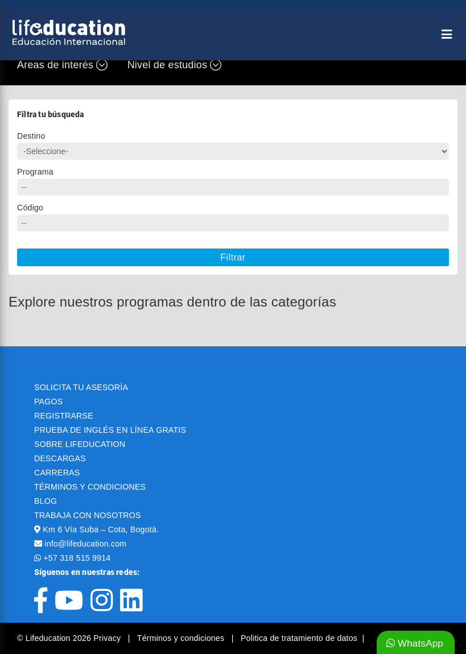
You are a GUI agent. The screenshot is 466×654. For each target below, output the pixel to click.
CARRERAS (57, 472)
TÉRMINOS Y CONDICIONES (90, 486)
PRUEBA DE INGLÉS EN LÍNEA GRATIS (110, 429)
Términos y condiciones (182, 638)
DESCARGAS (60, 458)
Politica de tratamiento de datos (299, 638)
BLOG (45, 501)
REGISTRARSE (63, 415)
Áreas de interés (62, 65)
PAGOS (48, 401)
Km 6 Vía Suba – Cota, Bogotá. (101, 529)
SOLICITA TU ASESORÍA (81, 387)
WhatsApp (414, 643)
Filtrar (232, 257)
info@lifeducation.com (85, 543)
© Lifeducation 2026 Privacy (70, 638)
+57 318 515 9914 (76, 557)
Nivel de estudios (174, 65)
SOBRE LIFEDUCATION (79, 444)
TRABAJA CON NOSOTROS (87, 515)
